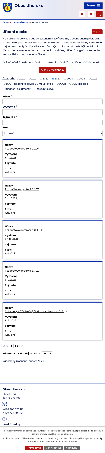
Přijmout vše (34, 447)
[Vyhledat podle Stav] (52, 133)
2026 (94, 78)
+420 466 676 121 (12, 409)
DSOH (62, 83)
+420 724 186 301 (12, 412)
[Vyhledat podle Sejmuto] (52, 122)
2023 (58, 78)
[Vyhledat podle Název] (52, 101)
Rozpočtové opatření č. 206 (24, 148)
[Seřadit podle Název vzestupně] (13, 95)
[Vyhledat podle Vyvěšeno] (52, 112)
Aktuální (10, 172)
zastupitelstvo (45, 89)
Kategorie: (8, 78)
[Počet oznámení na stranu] (47, 353)
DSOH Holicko (80, 83)
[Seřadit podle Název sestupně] (13, 96)
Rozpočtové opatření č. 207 (24, 189)
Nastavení (71, 447)
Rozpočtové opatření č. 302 (24, 270)
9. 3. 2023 (10, 320)
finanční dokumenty (18, 89)
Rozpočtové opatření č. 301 (24, 230)
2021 (33, 78)
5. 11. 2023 (10, 157)
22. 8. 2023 (11, 239)
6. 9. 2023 (10, 279)
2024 (70, 78)
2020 (22, 78)
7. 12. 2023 (11, 198)
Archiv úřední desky (52, 69)
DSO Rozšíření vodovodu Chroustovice (29, 83)
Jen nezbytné (53, 447)
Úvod (5, 22)
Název (7, 96)
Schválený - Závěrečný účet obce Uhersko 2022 (36, 311)
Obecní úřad (20, 22)
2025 (82, 78)
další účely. (67, 434)
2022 (46, 78)
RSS (97, 31)
